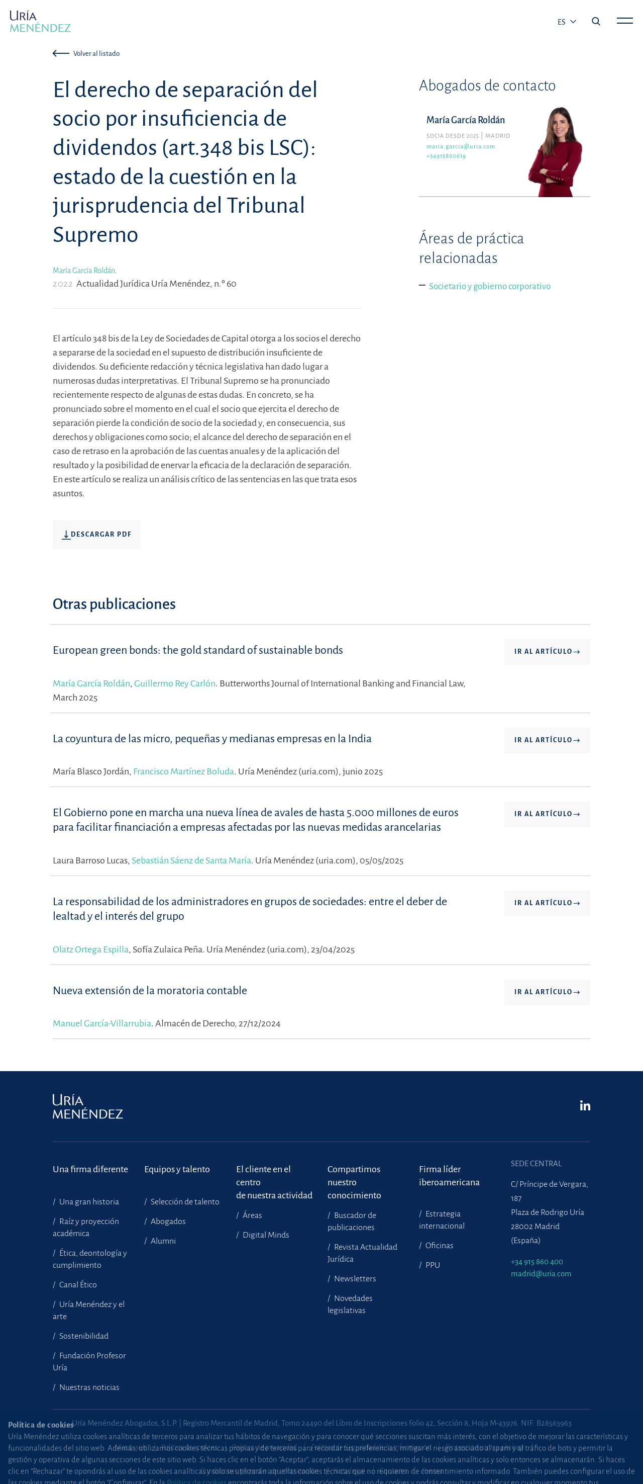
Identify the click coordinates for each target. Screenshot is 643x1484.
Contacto (393, 1471)
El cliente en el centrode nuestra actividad (274, 1176)
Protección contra (485, 1447)
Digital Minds (265, 1235)
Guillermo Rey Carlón (175, 683)
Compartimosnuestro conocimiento (354, 1176)
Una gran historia (88, 1201)
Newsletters (354, 1278)
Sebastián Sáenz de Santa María (191, 860)
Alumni (162, 1241)
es (562, 22)
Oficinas (439, 1245)
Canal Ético (77, 1284)
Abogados (167, 1221)
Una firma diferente (90, 1169)
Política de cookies (189, 1447)
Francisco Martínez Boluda (183, 771)
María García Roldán (84, 271)
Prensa (432, 1471)
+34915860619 (446, 156)
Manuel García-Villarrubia (102, 1023)
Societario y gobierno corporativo (490, 286)
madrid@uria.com (541, 1273)
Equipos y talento (177, 1169)
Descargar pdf (97, 535)
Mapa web (131, 1447)
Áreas (251, 1215)
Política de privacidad (264, 1447)
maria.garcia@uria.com (460, 146)
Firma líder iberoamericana (449, 1175)
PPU (432, 1265)
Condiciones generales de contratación (259, 1471)
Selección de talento (184, 1201)
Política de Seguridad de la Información (371, 1447)
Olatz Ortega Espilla (91, 949)
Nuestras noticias (89, 1387)
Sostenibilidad (83, 1336)
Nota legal (349, 1471)
